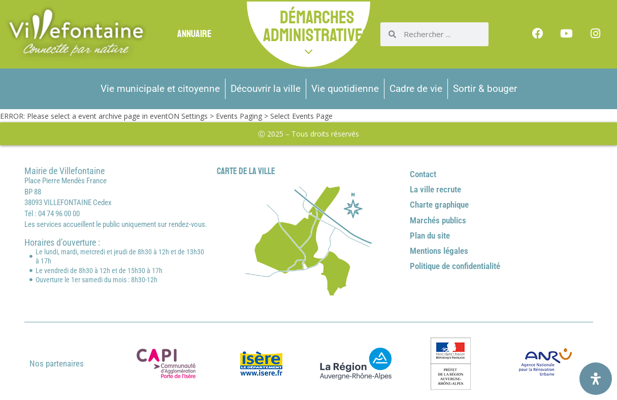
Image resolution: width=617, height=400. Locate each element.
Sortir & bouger (485, 88)
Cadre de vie (415, 88)
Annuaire (194, 33)
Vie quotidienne (345, 88)
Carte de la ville (246, 171)
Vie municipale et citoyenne (160, 88)
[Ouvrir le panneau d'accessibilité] (595, 378)
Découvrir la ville (266, 88)
